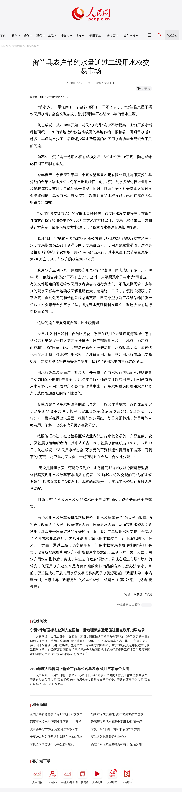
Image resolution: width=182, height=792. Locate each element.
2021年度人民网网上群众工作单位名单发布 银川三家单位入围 (79, 669)
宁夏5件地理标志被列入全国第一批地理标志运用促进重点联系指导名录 (87, 630)
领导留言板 (82, 775)
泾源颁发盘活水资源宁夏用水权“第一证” (117, 721)
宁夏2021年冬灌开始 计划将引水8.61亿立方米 (59, 736)
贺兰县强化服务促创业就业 (108, 736)
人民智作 (127, 775)
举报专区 (95, 35)
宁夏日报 (110, 82)
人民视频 (97, 775)
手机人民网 (67, 775)
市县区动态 (32, 46)
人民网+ (52, 775)
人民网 (4, 46)
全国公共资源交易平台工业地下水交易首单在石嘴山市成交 (68, 714)
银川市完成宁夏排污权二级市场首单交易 (117, 714)
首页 (3, 35)
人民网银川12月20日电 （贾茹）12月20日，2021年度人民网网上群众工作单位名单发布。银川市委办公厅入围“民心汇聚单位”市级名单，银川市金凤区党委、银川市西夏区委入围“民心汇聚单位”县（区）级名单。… (90, 680)
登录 (174, 35)
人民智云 (112, 775)
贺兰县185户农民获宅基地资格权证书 (54, 729)
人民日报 (37, 775)
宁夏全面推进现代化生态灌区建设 (52, 744)
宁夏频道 (17, 46)
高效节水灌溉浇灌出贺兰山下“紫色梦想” (117, 744)
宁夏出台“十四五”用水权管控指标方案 (115, 729)
